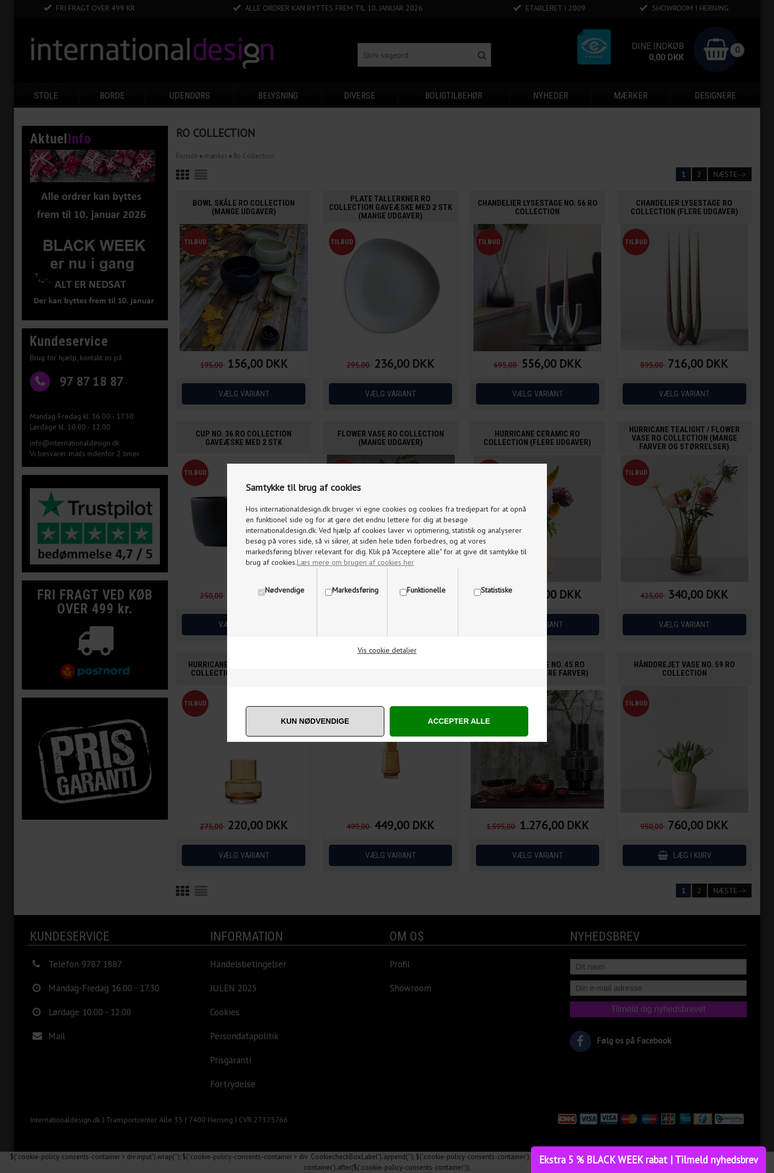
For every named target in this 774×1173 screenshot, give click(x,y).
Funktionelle (426, 590)
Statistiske (496, 590)
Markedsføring (355, 590)
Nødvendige (284, 590)
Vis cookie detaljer (387, 650)
